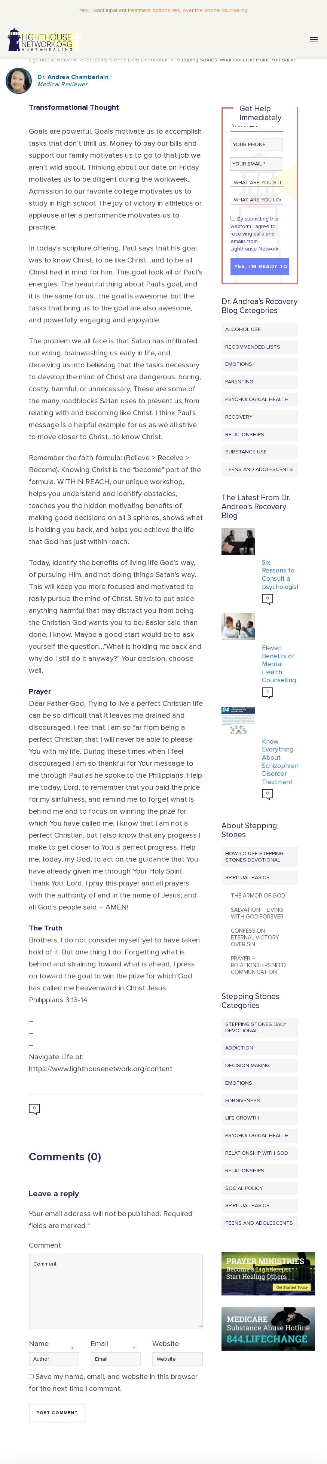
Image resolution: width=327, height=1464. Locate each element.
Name (39, 1344)
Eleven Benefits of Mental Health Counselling (278, 664)
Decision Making (247, 1066)
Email (99, 1344)
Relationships (244, 435)
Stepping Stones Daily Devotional (256, 1027)
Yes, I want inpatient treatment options (125, 10)
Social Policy (244, 1188)
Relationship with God (256, 1153)
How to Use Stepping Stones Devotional (254, 857)
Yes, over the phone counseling (209, 10)
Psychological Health (256, 400)
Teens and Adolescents (259, 470)
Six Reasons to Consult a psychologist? (278, 575)
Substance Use (246, 452)
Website (165, 1344)
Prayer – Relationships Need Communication (258, 966)
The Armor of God (258, 896)
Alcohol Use (243, 329)
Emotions (238, 365)
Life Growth (242, 1118)
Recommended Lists (252, 347)
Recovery (239, 417)
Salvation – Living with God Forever (257, 913)
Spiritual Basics (247, 878)
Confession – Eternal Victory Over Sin (255, 938)
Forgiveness (242, 1101)
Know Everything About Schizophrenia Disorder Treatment (278, 762)
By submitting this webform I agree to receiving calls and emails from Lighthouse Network (254, 234)
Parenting (239, 382)
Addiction (239, 1048)
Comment (45, 1245)
